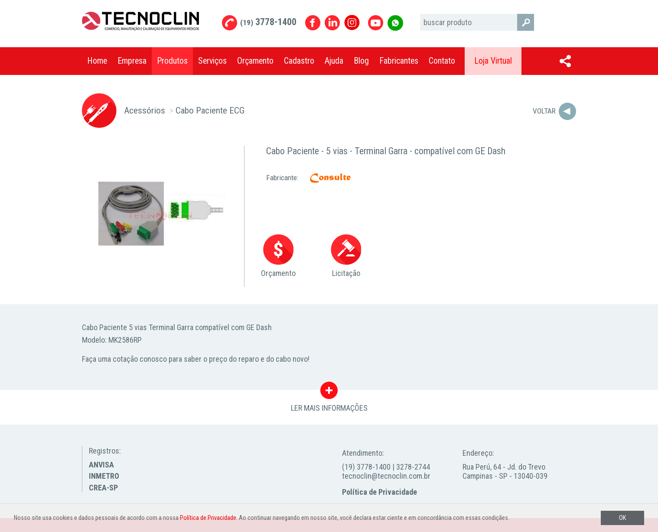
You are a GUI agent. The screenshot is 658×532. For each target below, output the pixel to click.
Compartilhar (565, 61)
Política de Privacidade (379, 491)
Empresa (132, 61)
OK (622, 518)
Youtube (375, 22)
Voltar (544, 111)
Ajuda (334, 61)
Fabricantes (398, 61)
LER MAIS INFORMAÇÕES (329, 392)
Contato (442, 61)
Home (97, 61)
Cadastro (299, 61)
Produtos (172, 61)
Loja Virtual (493, 61)
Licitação (346, 256)
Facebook (312, 22)
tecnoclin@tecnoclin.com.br (386, 475)
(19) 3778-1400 (366, 466)
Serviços (212, 61)
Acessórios (144, 110)
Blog (361, 61)
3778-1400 (268, 21)
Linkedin (332, 22)
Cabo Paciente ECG (210, 110)
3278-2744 (413, 466)
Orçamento (255, 61)
